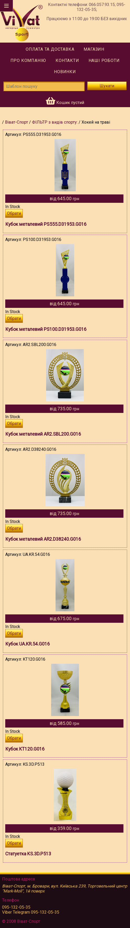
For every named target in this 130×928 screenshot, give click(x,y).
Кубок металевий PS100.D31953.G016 (45, 329)
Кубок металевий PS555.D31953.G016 (45, 224)
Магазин (94, 49)
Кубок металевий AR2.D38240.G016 (43, 539)
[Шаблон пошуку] (44, 86)
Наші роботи (104, 60)
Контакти (67, 60)
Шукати (107, 85)
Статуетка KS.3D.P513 (28, 853)
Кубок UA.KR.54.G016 (27, 644)
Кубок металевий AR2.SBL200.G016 (43, 434)
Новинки (65, 71)
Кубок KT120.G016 (25, 749)
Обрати (14, 213)
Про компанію (28, 60)
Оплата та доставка (50, 49)
